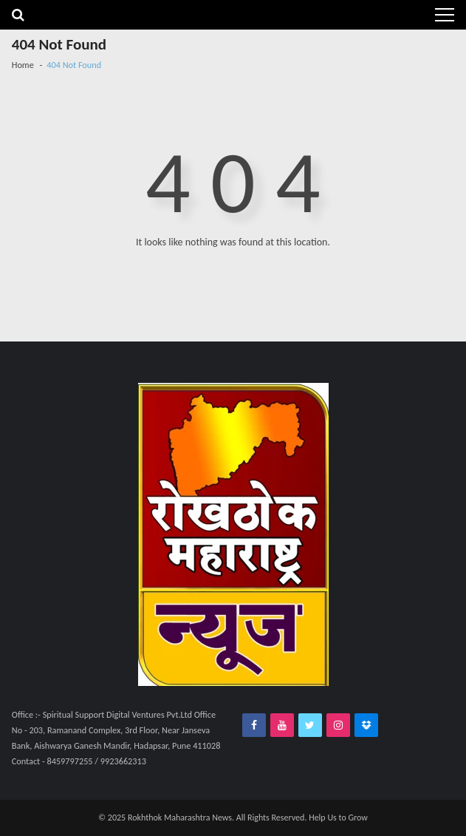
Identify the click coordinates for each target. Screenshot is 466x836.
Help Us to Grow (338, 817)
